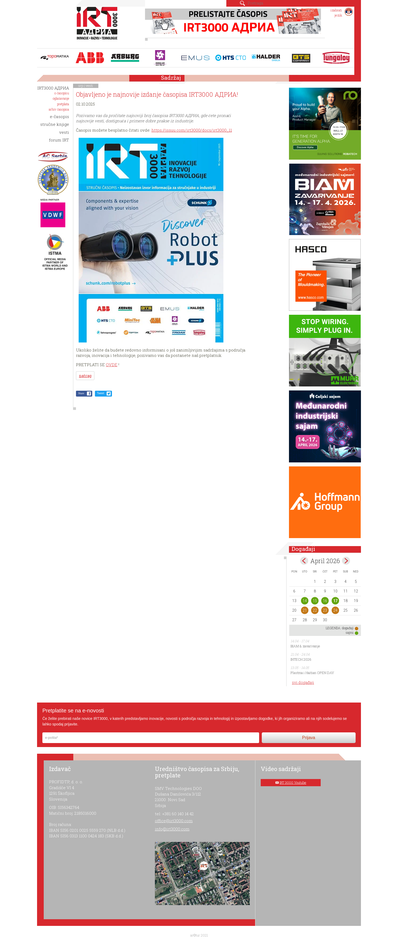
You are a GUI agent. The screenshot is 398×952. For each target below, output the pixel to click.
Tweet (100, 393)
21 (305, 610)
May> (346, 561)
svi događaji (303, 682)
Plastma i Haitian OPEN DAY (312, 672)
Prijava (308, 737)
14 (305, 601)
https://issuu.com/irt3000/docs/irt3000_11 (191, 130)
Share (81, 393)
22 (315, 610)
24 (335, 610)
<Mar (304, 561)
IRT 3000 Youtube (293, 782)
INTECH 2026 (301, 659)
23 (325, 610)
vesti (89, 85)
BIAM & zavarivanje (305, 646)
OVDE (111, 364)
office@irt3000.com (174, 820)
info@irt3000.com (172, 829)
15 (315, 601)
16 (325, 601)
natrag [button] (85, 375)
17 (335, 601)
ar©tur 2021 (199, 935)
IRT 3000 (98, 26)
